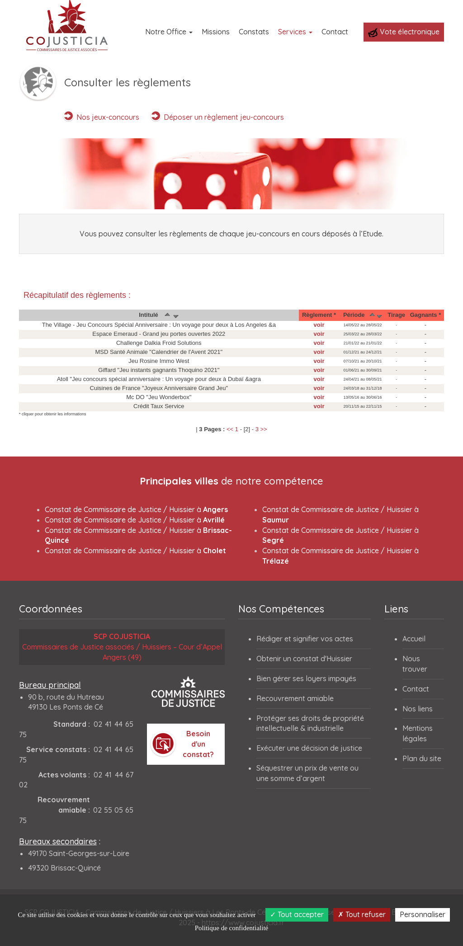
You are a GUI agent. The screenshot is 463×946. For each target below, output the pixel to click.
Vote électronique (403, 32)
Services (295, 31)
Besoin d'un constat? (198, 744)
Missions (216, 31)
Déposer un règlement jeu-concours (224, 117)
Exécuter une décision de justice (309, 748)
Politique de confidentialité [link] (231, 928)
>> (263, 429)
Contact (334, 31)
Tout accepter (297, 914)
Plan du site (421, 758)
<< (230, 429)
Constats (254, 31)
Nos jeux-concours (107, 117)
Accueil (413, 638)
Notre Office (169, 31)
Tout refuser (362, 914)
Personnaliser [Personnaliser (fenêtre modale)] (422, 914)
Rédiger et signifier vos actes (304, 638)
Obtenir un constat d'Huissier (304, 658)
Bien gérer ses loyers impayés (306, 678)
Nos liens (417, 708)
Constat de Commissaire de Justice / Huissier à (136, 509)
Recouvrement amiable (295, 698)
